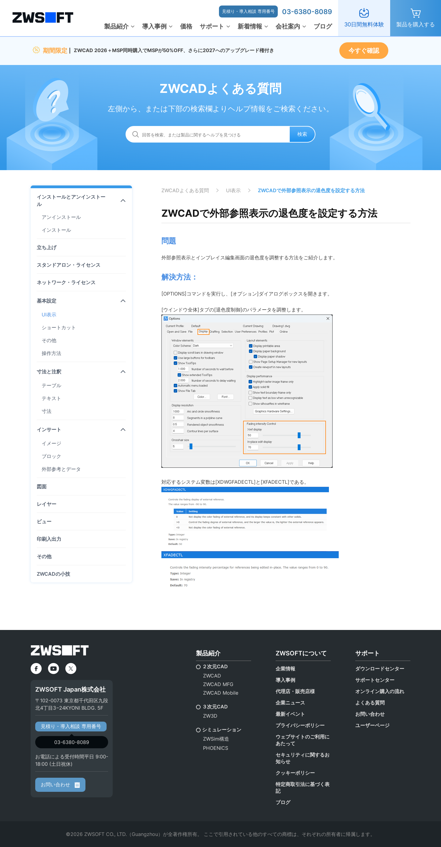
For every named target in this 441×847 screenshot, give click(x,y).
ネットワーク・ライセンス (66, 282)
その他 (49, 340)
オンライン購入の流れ (379, 691)
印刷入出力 (49, 539)
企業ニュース (290, 703)
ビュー (44, 521)
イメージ (51, 443)
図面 (42, 486)
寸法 (46, 411)
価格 (186, 26)
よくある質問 (370, 703)
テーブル (51, 385)
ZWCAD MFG (218, 684)
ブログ (323, 26)
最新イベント (290, 714)
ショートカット (59, 327)
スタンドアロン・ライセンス (68, 265)
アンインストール (61, 217)
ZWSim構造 (216, 739)
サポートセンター (374, 680)
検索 (302, 134)
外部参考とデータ (61, 469)
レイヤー (46, 504)
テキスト (51, 398)
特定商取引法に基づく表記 (303, 787)
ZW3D (210, 716)
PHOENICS (215, 748)
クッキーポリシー (295, 773)
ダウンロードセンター (379, 669)
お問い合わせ (60, 784)
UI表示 (49, 314)
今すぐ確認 (364, 50)
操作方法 (51, 353)
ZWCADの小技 (53, 574)
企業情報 (285, 669)
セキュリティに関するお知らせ (303, 758)
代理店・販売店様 (295, 691)
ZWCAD (212, 676)
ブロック (51, 456)
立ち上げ (46, 247)
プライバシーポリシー (300, 725)
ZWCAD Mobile (220, 693)
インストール (56, 230)
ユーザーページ (372, 725)
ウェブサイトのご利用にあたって (303, 740)
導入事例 (154, 26)
